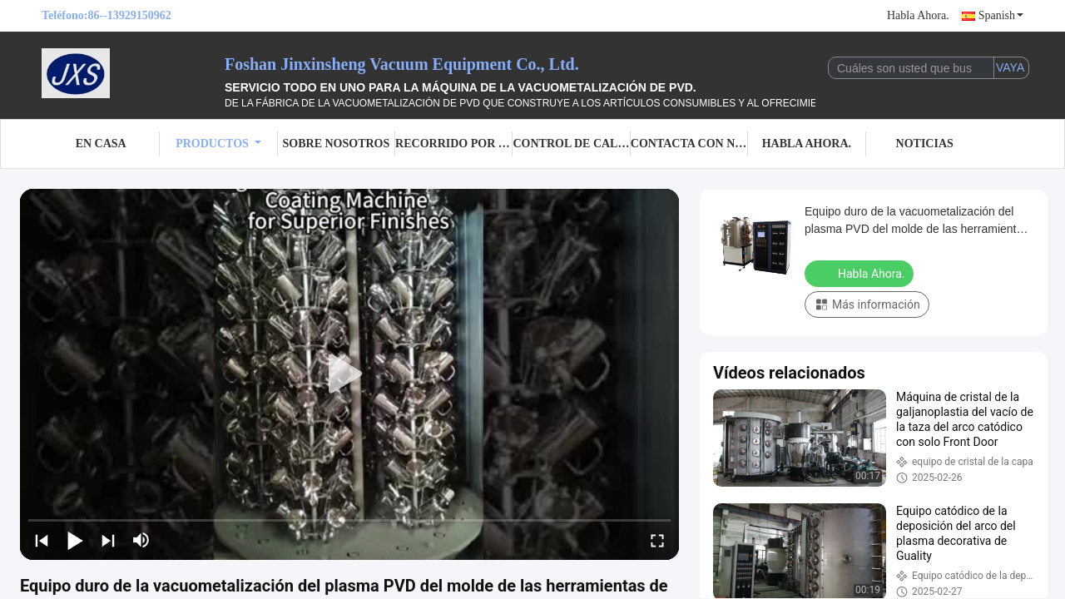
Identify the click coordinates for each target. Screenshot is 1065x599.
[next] (108, 539)
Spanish (1000, 15)
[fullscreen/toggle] (657, 539)
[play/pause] (75, 539)
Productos (218, 143)
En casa (101, 143)
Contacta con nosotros (689, 143)
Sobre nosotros (336, 143)
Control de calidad (571, 143)
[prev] (41, 539)
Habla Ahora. (918, 15)
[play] (349, 374)
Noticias (925, 143)
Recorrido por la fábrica (454, 143)
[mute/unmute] (141, 539)
